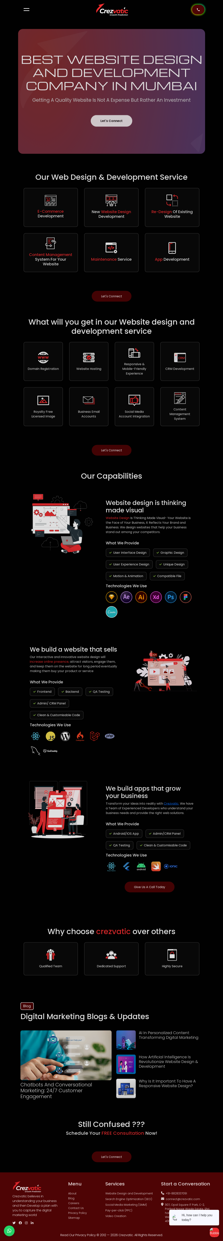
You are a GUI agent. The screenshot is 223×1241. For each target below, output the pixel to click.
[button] (26, 9)
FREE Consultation (123, 1135)
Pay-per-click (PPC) (118, 1213)
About (72, 1196)
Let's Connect (111, 126)
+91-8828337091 (174, 1196)
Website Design (118, 520)
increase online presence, (50, 664)
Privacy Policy (77, 1215)
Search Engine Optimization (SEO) (128, 1202)
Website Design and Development (129, 1196)
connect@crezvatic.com (180, 1202)
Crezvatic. (171, 806)
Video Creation (115, 1219)
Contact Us (76, 1211)
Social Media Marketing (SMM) (126, 1207)
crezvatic (114, 934)
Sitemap (74, 1220)
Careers (73, 1206)
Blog (71, 1201)
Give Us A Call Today (149, 889)
